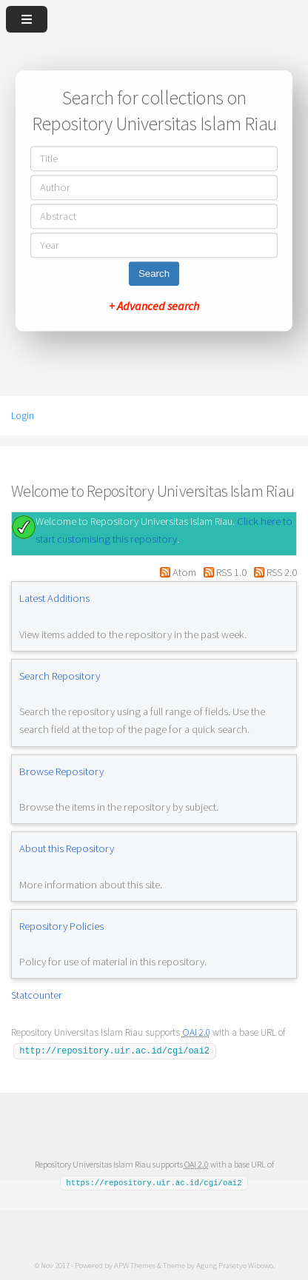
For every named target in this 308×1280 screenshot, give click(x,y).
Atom (184, 572)
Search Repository (59, 676)
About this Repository (66, 848)
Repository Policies (61, 926)
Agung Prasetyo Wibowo (234, 1264)
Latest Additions (54, 598)
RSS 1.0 (231, 572)
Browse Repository (61, 771)
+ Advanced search (154, 306)
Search (154, 274)
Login (22, 415)
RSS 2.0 (282, 572)
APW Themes (134, 1264)
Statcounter (36, 995)
